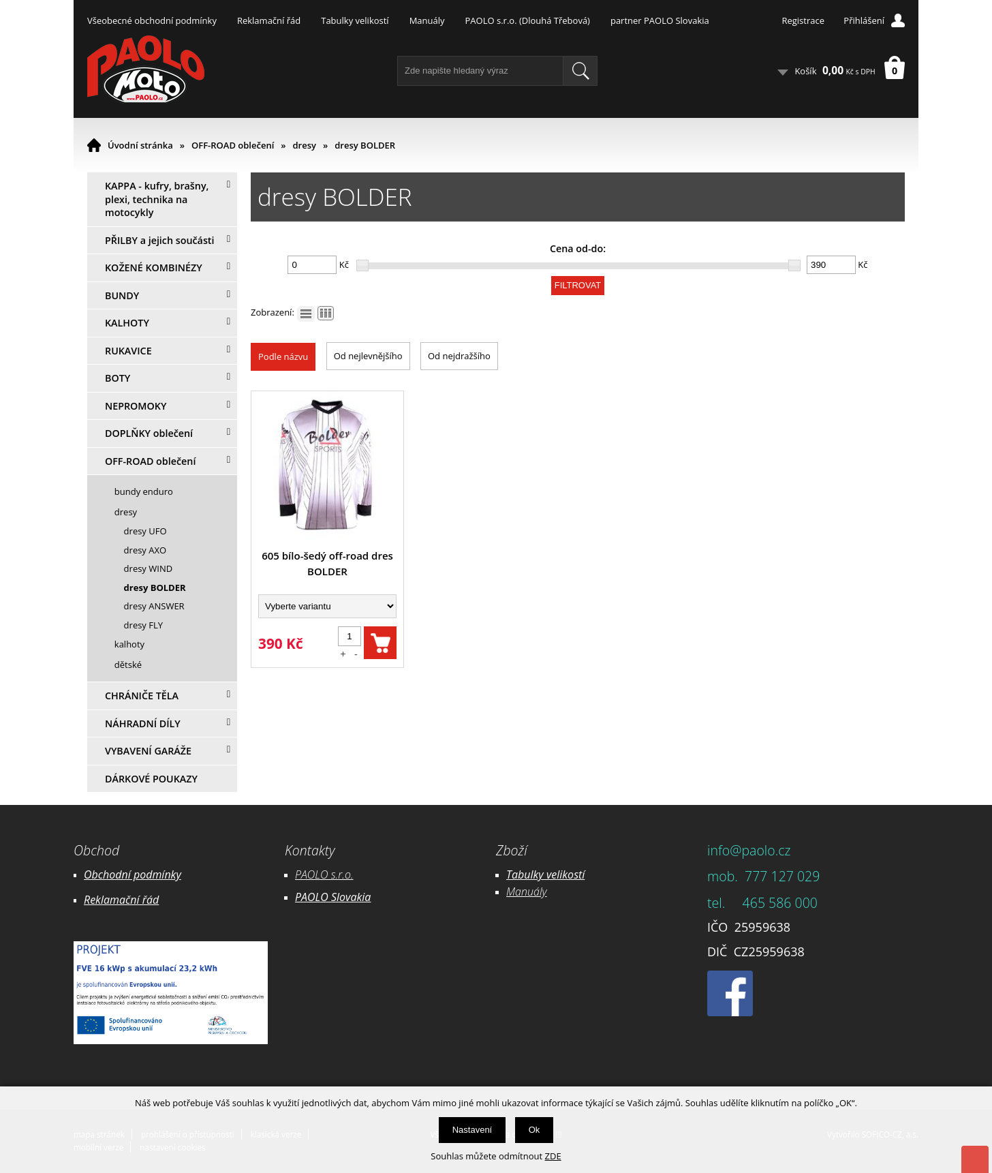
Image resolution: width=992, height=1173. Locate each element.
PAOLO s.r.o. (324, 874)
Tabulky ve (531, 874)
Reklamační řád (268, 20)
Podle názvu (283, 356)
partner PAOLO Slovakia (659, 20)
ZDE (553, 1156)
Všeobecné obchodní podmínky (152, 20)
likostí (571, 874)
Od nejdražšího (459, 356)
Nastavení (472, 1130)
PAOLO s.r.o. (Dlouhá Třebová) (527, 20)
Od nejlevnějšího (368, 356)
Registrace (802, 20)
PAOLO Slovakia (333, 896)
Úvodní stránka (140, 145)
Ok (534, 1130)
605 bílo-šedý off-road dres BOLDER (327, 563)
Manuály (427, 20)
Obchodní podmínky (132, 874)
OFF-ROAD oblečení (232, 145)
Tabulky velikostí (354, 20)
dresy (304, 145)
